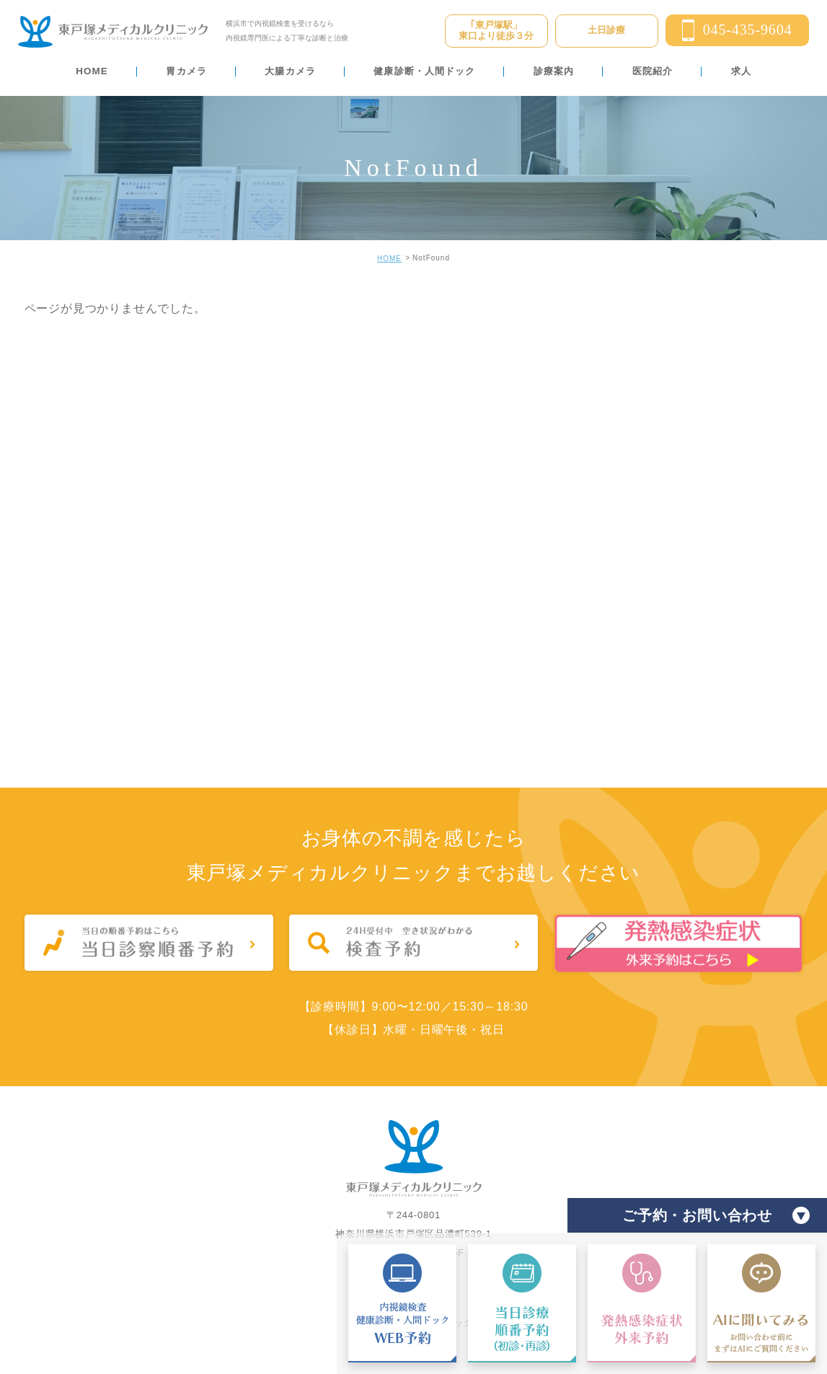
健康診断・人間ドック (424, 71)
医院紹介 (652, 71)
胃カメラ (186, 71)
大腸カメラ (290, 71)
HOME (92, 71)
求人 (741, 71)
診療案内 (554, 71)
